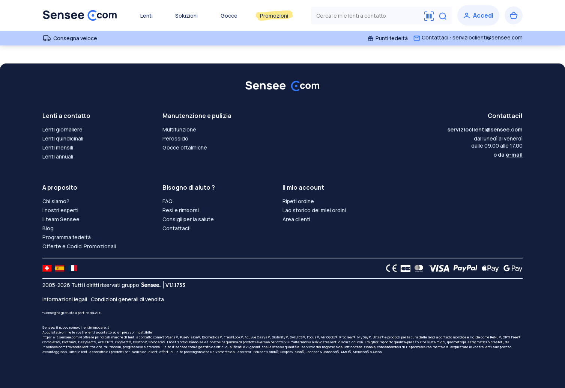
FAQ (167, 201)
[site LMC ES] (59, 268)
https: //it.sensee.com (60, 337)
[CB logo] (403, 268)
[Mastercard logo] (417, 268)
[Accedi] (478, 15)
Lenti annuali (57, 156)
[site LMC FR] (72, 268)
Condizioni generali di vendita (127, 299)
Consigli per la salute (188, 219)
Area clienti (296, 219)
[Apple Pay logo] (488, 268)
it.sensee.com (53, 346)
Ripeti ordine (298, 201)
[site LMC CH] (46, 268)
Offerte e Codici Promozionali (79, 246)
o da (508, 154)
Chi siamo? (55, 201)
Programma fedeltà (66, 237)
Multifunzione (179, 129)
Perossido (175, 138)
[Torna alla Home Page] (79, 15)
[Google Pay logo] (511, 268)
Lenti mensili (57, 147)
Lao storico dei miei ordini (314, 210)
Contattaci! (176, 228)
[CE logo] (389, 268)
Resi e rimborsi (180, 210)
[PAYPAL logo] (463, 268)
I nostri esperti (60, 210)
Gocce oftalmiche (184, 147)
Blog (48, 228)
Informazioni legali (64, 299)
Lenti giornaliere (62, 129)
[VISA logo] (436, 268)
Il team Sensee (61, 219)
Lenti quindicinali (62, 138)
